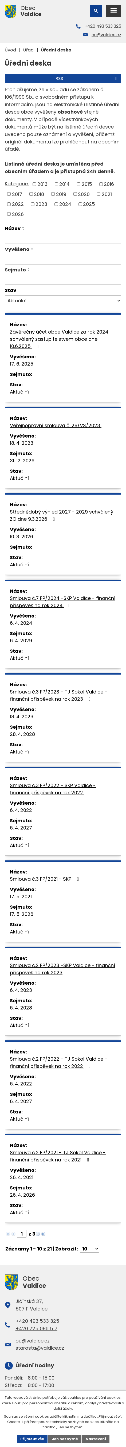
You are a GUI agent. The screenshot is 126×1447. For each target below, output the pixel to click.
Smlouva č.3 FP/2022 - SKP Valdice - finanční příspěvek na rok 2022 (53, 789)
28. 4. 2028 (22, 734)
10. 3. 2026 (21, 536)
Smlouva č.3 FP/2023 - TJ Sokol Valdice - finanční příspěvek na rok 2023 (58, 695)
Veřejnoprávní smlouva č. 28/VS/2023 (60, 425)
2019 (61, 194)
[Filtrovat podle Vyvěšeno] (63, 259)
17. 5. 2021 (21, 896)
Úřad (28, 50)
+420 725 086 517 (36, 1328)
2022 (18, 204)
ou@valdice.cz (106, 35)
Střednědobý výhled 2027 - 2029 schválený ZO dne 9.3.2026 (61, 515)
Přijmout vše (32, 1438)
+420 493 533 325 (103, 26)
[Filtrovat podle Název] (63, 238)
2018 (39, 194)
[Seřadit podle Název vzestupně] (23, 227)
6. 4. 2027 (21, 827)
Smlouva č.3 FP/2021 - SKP (45, 879)
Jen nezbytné (65, 1438)
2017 (17, 194)
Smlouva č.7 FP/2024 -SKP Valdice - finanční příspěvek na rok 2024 (62, 602)
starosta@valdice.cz (39, 1348)
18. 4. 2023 (21, 443)
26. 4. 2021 (21, 1177)
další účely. (63, 1408)
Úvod (10, 50)
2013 (42, 184)
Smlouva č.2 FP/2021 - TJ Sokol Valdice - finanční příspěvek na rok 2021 (58, 1156)
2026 (18, 214)
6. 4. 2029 (21, 640)
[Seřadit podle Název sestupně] (23, 229)
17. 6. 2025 (21, 363)
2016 (109, 184)
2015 (87, 184)
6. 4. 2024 (21, 623)
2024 (65, 204)
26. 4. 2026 (22, 1195)
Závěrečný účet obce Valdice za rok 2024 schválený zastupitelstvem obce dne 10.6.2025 (59, 339)
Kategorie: (17, 183)
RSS (87, 78)
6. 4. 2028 (21, 1007)
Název (13, 228)
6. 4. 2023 (21, 990)
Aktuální (19, 391)
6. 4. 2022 (21, 810)
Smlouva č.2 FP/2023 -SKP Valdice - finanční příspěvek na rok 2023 (62, 969)
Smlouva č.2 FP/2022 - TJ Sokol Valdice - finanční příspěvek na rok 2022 (58, 1062)
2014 (64, 184)
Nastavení (96, 1438)
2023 (41, 204)
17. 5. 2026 (21, 914)
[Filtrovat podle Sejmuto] (63, 279)
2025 (89, 204)
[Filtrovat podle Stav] (63, 300)
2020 (84, 194)
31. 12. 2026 (22, 460)
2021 (107, 194)
